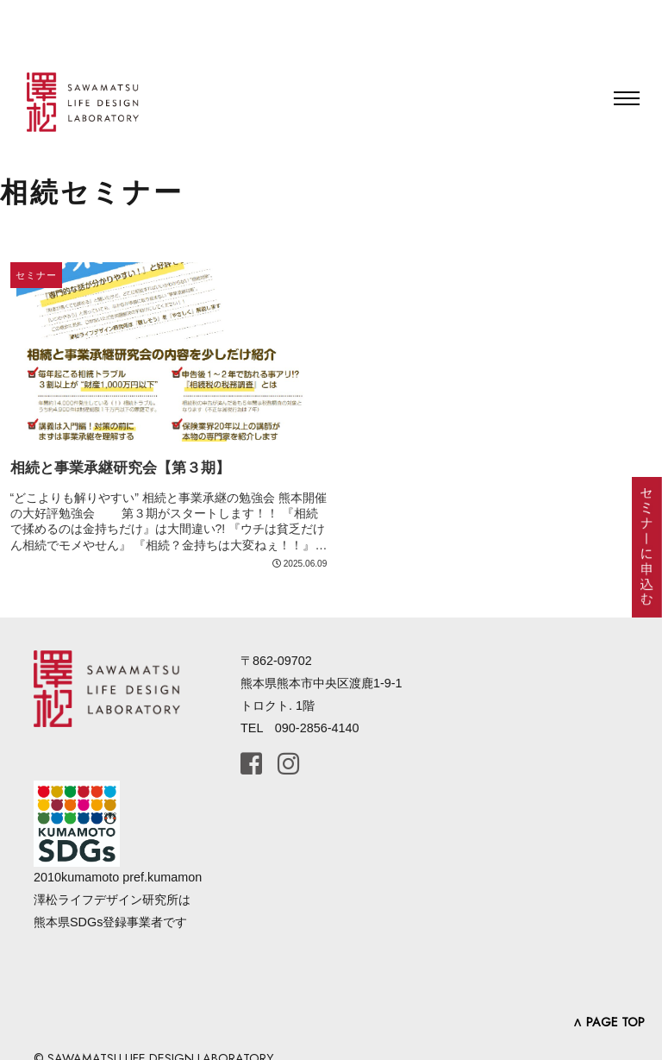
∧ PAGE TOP (608, 1022)
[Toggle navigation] (627, 98)
